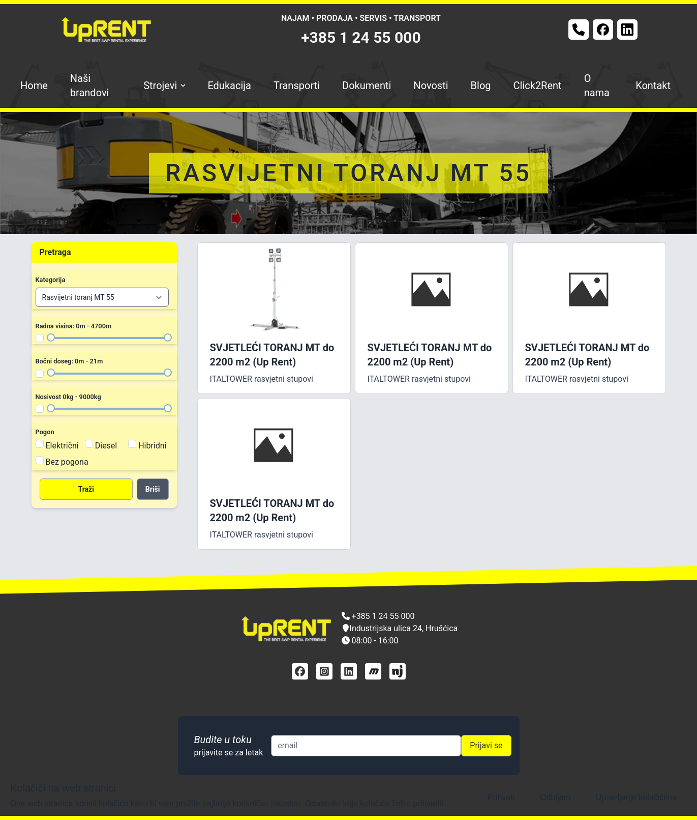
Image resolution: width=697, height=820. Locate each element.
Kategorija (51, 280)
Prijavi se (486, 745)
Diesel (106, 445)
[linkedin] (349, 671)
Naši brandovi (89, 85)
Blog (481, 85)
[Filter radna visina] (40, 338)
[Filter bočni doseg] (40, 374)
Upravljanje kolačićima (636, 797)
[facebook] (300, 671)
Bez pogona (67, 462)
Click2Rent (537, 85)
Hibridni (152, 445)
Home (34, 85)
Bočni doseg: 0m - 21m (69, 361)
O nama (597, 85)
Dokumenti (366, 85)
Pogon (45, 432)
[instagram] (324, 671)
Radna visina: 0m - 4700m (74, 326)
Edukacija (229, 85)
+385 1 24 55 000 (361, 37)
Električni (62, 445)
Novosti (430, 85)
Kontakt (653, 85)
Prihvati (501, 797)
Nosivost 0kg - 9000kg (68, 397)
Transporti (297, 85)
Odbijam (555, 797)
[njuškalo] (397, 671)
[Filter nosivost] (40, 409)
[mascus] (373, 671)
